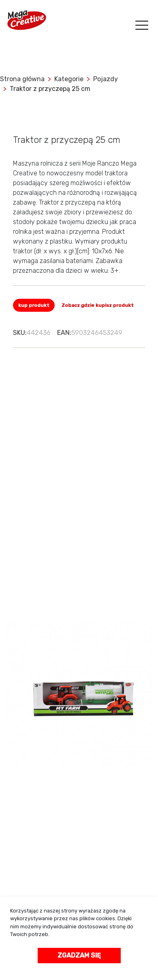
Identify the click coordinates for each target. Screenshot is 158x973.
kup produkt (33, 305)
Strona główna (22, 79)
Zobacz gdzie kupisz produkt (98, 305)
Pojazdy (105, 79)
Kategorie (68, 79)
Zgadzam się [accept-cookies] (79, 955)
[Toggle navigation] (140, 26)
